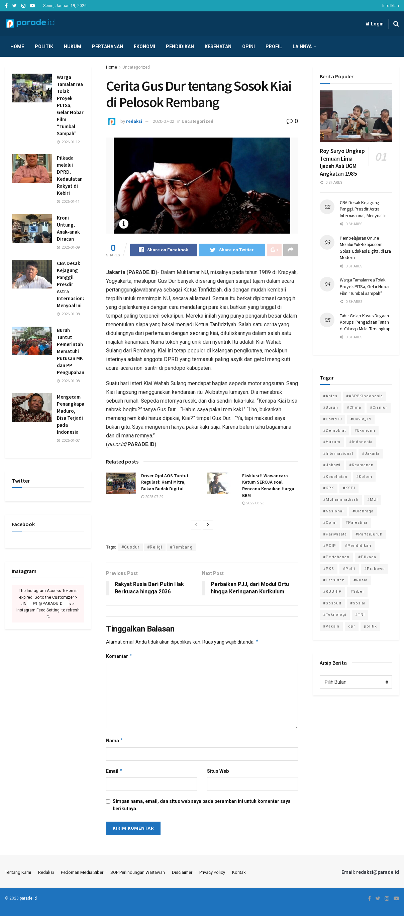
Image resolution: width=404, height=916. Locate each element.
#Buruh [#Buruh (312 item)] (330, 407)
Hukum (72, 46)
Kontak (239, 872)
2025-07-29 (152, 497)
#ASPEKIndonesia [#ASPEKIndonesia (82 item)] (364, 396)
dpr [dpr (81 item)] (351, 626)
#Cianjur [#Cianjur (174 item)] (378, 407)
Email (114, 771)
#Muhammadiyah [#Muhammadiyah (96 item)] (341, 499)
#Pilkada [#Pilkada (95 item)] (367, 557)
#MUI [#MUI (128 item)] (372, 499)
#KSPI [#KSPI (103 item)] (349, 488)
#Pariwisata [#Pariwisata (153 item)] (335, 534)
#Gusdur (130, 547)
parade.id (28, 898)
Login (375, 23)
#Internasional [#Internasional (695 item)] (338, 453)
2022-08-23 (253, 503)
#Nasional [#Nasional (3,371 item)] (333, 511)
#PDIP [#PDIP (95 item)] (329, 546)
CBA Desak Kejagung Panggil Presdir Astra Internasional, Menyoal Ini (72, 284)
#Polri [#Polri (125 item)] (349, 569)
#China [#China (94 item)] (354, 407)
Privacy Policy (212, 872)
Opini (248, 46)
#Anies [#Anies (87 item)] (330, 396)
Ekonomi (144, 46)
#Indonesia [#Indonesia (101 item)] (361, 442)
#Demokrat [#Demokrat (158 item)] (334, 430)
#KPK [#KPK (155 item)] (328, 488)
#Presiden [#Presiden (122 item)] (334, 580)
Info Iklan (390, 5)
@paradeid (48, 604)
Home (17, 46)
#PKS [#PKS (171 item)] (328, 569)
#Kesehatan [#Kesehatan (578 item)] (335, 477)
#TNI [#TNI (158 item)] (360, 614)
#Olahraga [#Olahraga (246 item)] (363, 511)
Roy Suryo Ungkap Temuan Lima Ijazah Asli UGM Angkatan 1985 (342, 162)
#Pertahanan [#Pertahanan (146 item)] (336, 557)
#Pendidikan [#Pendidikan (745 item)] (358, 546)
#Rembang (181, 547)
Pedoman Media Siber (82, 872)
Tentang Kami (18, 872)
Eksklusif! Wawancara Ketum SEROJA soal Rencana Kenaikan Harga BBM (268, 485)
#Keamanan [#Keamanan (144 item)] (361, 465)
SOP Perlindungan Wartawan (137, 872)
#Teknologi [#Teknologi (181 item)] (334, 614)
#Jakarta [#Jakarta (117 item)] (371, 453)
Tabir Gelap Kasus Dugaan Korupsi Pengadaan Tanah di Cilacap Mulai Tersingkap (365, 322)
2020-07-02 (163, 121)
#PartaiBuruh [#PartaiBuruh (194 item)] (369, 534)
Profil (274, 46)
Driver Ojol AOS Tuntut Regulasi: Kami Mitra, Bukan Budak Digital (165, 482)
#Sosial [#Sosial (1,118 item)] (358, 603)
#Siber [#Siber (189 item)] (357, 591)
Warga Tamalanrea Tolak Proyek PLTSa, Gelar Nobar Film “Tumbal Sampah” (70, 105)
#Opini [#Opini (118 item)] (330, 522)
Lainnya (302, 46)
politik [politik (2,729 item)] (370, 626)
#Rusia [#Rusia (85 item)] (361, 580)
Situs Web (218, 771)
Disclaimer (182, 872)
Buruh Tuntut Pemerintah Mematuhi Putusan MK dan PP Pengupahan (70, 351)
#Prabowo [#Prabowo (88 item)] (374, 569)
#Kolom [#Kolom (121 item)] (364, 477)
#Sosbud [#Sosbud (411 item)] (332, 603)
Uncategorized (136, 67)
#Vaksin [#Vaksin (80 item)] (331, 626)
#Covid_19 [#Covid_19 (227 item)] (360, 419)
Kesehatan (218, 46)
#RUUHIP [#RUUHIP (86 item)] (332, 591)
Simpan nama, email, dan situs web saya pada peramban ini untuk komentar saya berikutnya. (202, 805)
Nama (114, 740)
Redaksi (46, 872)
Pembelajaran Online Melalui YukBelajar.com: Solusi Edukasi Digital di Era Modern (365, 248)
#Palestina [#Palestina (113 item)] (356, 522)
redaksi (134, 121)
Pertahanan (107, 46)
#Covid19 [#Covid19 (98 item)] (332, 419)
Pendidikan (180, 46)
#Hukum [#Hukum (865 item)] (331, 442)
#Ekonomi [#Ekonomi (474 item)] (365, 430)
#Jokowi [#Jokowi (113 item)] (331, 465)
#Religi (154, 547)
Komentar (119, 656)
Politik (44, 46)
